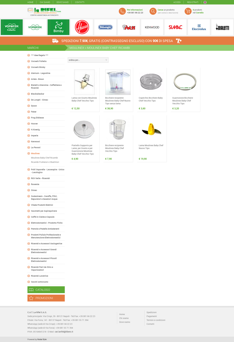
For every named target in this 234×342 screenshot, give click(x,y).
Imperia (34, 135)
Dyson (34, 105)
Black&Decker (37, 93)
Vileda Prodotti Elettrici (42, 204)
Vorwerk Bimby (38, 67)
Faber (33, 111)
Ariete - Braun (37, 79)
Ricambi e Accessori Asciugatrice (46, 243)
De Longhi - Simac (39, 99)
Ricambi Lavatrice (39, 275)
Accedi (177, 2)
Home (30, 2)
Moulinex (35, 153)
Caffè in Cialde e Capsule (42, 216)
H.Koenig (35, 129)
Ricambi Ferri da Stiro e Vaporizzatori (42, 268)
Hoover (34, 123)
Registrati (192, 2)
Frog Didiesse (37, 117)
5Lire (44, 339)
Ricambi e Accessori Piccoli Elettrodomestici (44, 259)
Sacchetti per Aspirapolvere (44, 210)
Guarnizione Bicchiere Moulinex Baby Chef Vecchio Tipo (182, 100)
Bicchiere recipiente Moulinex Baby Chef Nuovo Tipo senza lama (117, 100)
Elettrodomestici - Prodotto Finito (47, 222)
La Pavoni (35, 147)
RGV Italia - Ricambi (40, 178)
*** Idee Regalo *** (39, 55)
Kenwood (35, 141)
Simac (34, 190)
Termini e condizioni (156, 320)
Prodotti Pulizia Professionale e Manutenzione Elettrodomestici (46, 236)
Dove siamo (62, 2)
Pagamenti (152, 316)
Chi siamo (45, 2)
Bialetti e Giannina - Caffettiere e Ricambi (46, 86)
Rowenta (35, 184)
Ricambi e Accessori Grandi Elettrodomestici (44, 251)
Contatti (79, 2)
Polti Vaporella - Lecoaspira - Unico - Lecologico (47, 171)
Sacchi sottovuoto (39, 281)
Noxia (39, 339)
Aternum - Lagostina (40, 73)
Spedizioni (152, 312)
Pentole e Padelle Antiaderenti (45, 228)
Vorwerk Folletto (39, 61)
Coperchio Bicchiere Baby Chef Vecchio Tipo (151, 99)
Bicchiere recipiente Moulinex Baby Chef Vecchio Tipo (114, 148)
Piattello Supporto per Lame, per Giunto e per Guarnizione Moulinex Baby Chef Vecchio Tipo (83, 149)
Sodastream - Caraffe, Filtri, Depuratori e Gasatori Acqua (44, 197)
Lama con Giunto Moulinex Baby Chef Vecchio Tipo (84, 99)
